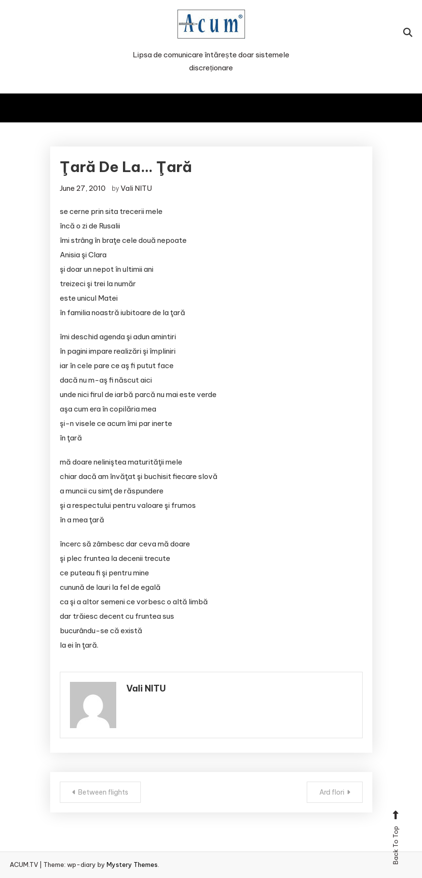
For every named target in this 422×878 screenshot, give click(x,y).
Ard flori (331, 792)
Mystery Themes (132, 864)
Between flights (103, 792)
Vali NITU (136, 188)
